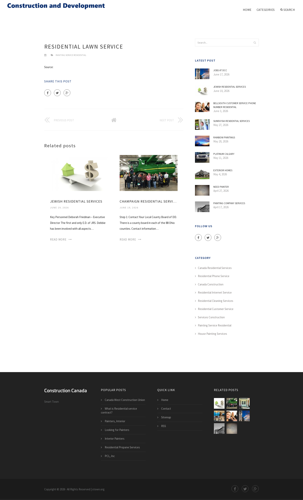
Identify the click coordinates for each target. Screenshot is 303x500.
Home (247, 10)
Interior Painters (114, 438)
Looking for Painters (117, 430)
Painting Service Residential (71, 55)
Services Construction (211, 317)
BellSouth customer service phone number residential (234, 105)
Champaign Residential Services (149, 201)
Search (287, 9)
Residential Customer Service (215, 309)
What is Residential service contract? (119, 410)
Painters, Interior (115, 421)
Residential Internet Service (215, 292)
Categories (266, 10)
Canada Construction (210, 284)
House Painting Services (212, 334)
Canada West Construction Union (125, 400)
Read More (58, 239)
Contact (166, 408)
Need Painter (221, 186)
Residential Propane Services (122, 447)
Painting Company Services (229, 203)
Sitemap (166, 417)
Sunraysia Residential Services (231, 121)
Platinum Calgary (223, 154)
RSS (163, 426)
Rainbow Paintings (224, 137)
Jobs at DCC (220, 70)
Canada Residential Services (215, 268)
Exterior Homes (222, 170)
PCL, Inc (110, 456)
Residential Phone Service (213, 276)
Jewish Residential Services (76, 201)
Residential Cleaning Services (215, 301)
